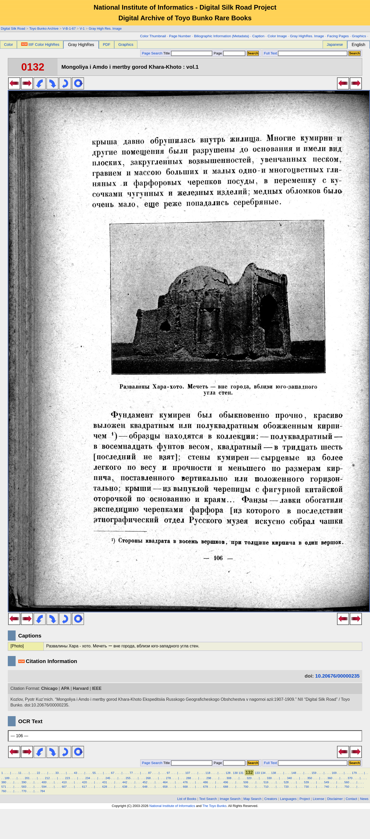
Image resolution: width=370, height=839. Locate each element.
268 (148, 778)
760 (3, 791)
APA (65, 688)
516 (266, 782)
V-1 (82, 28)
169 (334, 772)
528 (286, 782)
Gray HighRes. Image (307, 36)
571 (3, 786)
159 (313, 772)
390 (24, 782)
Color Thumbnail (153, 36)
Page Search (152, 53)
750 (346, 786)
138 (273, 772)
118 (208, 772)
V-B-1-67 (69, 28)
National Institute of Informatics (172, 806)
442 (124, 782)
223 (67, 778)
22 (38, 772)
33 (57, 772)
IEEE (96, 688)
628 (104, 786)
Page (229, 53)
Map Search (252, 799)
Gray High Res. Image (105, 28)
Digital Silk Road (13, 28)
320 (249, 778)
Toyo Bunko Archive (43, 28)
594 (44, 786)
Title (187, 53)
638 (124, 786)
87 (149, 772)
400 (44, 782)
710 (266, 786)
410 (64, 782)
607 (64, 786)
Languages (288, 799)
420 (84, 782)
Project (304, 799)
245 (107, 778)
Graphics (359, 36)
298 (208, 778)
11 (19, 772)
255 (128, 778)
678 (205, 786)
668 (185, 786)
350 (309, 778)
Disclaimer (335, 799)
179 (354, 772)
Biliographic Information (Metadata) (221, 36)
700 (246, 786)
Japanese (335, 44)
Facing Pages (338, 36)
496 (225, 782)
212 (47, 778)
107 (187, 772)
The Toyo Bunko (214, 806)
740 (326, 786)
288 (188, 778)
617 (84, 786)
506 (246, 782)
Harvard (80, 688)
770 (24, 791)
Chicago (49, 688)
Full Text (270, 53)
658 (165, 786)
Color (8, 44)
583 (24, 786)
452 (145, 782)
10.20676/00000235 (337, 676)
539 (306, 782)
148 (293, 772)
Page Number (180, 36)
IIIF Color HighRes (40, 44)
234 (87, 778)
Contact (351, 799)
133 (257, 772)
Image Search (230, 799)
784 (42, 791)
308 (228, 778)
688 (225, 786)
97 (168, 772)
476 (185, 782)
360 (329, 778)
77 (131, 772)
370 (350, 778)
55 (93, 772)
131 (241, 772)
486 (205, 782)
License (318, 799)
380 (3, 782)
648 (145, 786)
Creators (270, 799)
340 (289, 778)
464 (165, 782)
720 (286, 786)
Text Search (208, 799)
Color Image (277, 36)
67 (112, 772)
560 (346, 782)
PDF (106, 44)
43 (75, 772)
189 (6, 778)
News (364, 799)
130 (235, 772)
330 (269, 778)
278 (168, 778)
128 (228, 772)
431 (104, 782)
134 (263, 772)
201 (27, 778)
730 (306, 786)
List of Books (186, 799)
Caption (258, 36)
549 (326, 782)
